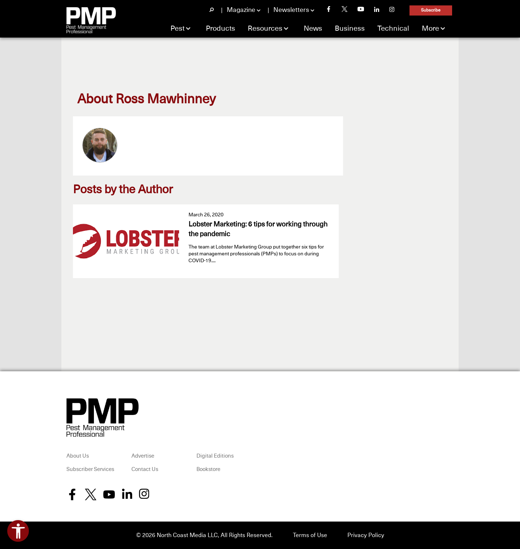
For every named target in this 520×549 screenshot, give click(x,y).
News (313, 28)
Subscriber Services (90, 469)
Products (220, 28)
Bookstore (208, 469)
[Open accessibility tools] (18, 531)
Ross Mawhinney (166, 99)
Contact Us (144, 469)
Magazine (241, 10)
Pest (177, 28)
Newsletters (291, 10)
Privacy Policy (365, 535)
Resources (265, 28)
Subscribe (431, 10)
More (430, 28)
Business (350, 28)
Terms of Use (310, 535)
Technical (393, 28)
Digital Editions (215, 456)
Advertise (142, 456)
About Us (77, 456)
